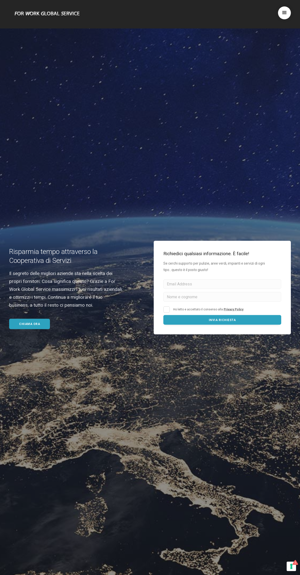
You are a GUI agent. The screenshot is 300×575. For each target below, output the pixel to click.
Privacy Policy (233, 309)
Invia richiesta (222, 320)
